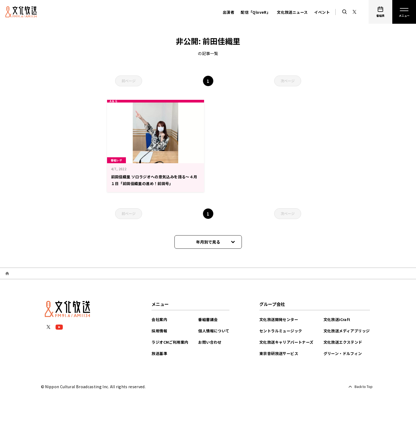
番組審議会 (208, 319)
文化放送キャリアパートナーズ (286, 342)
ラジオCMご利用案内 (170, 342)
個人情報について (213, 330)
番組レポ (118, 159)
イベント (322, 12)
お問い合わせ (209, 342)
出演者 (228, 12)
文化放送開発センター (278, 319)
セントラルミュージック (280, 330)
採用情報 (159, 330)
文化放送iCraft (337, 319)
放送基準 (159, 353)
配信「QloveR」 (255, 12)
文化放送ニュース (292, 12)
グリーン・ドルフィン (343, 353)
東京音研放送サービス (278, 353)
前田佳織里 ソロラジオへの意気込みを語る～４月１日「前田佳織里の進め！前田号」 (154, 183)
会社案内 (159, 319)
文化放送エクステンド (343, 342)
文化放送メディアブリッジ (347, 330)
